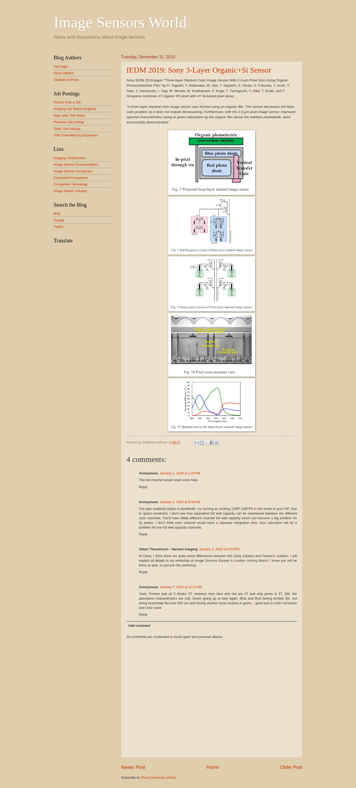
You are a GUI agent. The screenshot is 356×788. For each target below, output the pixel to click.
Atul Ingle (61, 66)
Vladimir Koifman (66, 80)
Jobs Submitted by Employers (76, 135)
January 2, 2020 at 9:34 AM (180, 502)
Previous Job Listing (68, 122)
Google (59, 220)
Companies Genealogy (71, 184)
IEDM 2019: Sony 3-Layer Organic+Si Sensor (198, 70)
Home (213, 767)
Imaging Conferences (69, 158)
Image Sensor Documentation (76, 164)
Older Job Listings (67, 129)
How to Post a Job (67, 102)
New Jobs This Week (69, 115)
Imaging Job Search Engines (75, 109)
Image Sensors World (120, 22)
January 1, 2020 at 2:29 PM (180, 473)
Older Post (291, 767)
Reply (143, 487)
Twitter (58, 227)
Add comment (139, 626)
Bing (57, 213)
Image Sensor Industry (70, 191)
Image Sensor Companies (73, 171)
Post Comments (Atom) (158, 777)
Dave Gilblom (64, 73)
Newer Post (133, 767)
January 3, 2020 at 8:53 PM (219, 549)
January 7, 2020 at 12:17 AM (181, 587)
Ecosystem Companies (71, 178)
